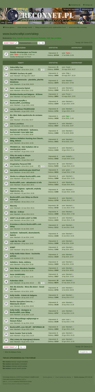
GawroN (20, 38)
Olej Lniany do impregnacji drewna (24, 339)
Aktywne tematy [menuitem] (87, 9)
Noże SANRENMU (17, 274)
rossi (67, 319)
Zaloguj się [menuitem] (87, 5)
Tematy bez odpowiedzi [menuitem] (71, 9)
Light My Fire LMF (17, 241)
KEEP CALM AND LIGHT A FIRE (23, 218)
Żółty (67, 73)
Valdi (48, 38)
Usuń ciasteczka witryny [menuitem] (63, 377)
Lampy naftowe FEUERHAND (22, 109)
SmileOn (69, 156)
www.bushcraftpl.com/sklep (20, 33)
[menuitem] (12, 384)
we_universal (9, 381)
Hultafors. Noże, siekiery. (20, 262)
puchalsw (57, 38)
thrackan (26, 38)
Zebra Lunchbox (17, 124)
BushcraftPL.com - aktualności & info (26, 182)
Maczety (13, 206)
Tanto (16, 54)
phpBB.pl (23, 379)
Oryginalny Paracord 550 (20, 164)
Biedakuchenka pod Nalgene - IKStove (26, 94)
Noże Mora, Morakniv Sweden (22, 268)
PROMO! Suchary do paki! (21, 73)
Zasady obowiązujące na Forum (23, 52)
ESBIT (12, 247)
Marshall (17, 69)
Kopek (68, 67)
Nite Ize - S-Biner (17, 212)
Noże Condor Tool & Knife (21, 333)
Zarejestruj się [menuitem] (74, 5)
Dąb (52, 38)
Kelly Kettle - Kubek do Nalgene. (23, 295)
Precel (68, 94)
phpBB (17, 377)
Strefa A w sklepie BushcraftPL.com (25, 176)
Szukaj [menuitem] (9, 22)
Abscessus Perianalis (38, 38)
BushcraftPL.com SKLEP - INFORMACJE (27, 327)
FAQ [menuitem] (2, 22)
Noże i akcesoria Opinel (20, 88)
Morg (14, 38)
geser (68, 170)
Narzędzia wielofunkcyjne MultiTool (25, 170)
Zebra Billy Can (16, 67)
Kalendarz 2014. (17, 281)
